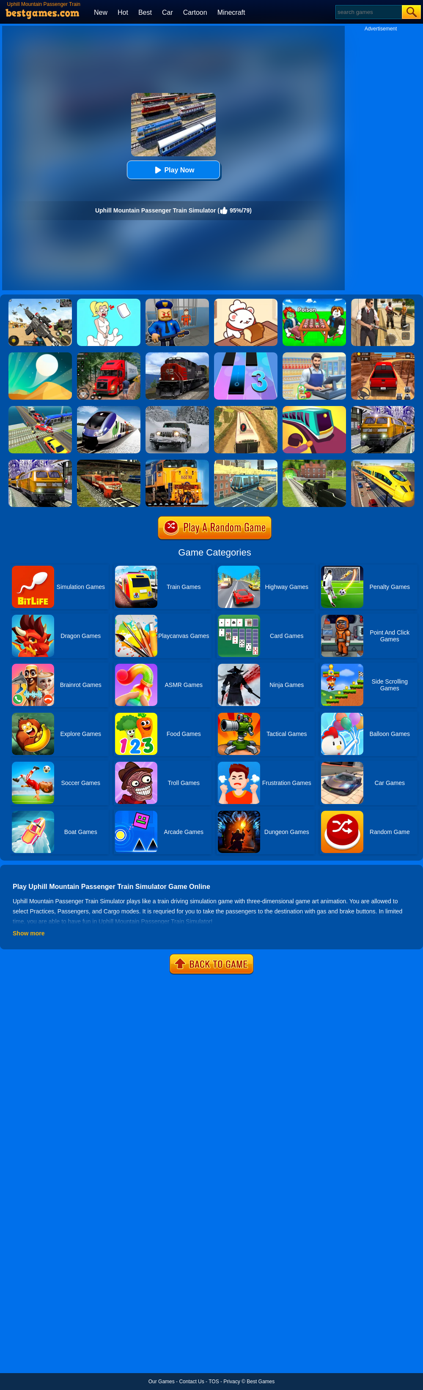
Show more (28, 933)
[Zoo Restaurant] (245, 302)
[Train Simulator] (314, 463)
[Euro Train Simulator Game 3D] (383, 463)
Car (167, 12)
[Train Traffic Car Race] (40, 409)
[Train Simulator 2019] (108, 409)
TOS (214, 1382)
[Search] (368, 12)
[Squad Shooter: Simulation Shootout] (40, 302)
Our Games (161, 1382)
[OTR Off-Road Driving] (383, 355)
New (100, 12)
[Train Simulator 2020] (108, 463)
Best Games (261, 1382)
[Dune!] (40, 355)
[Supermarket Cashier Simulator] (314, 355)
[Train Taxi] (314, 409)
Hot (123, 12)
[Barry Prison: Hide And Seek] (177, 302)
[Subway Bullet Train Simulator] (40, 463)
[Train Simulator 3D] (177, 463)
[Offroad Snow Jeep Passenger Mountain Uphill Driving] (177, 409)
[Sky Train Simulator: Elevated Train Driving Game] (245, 463)
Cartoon (195, 12)
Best (145, 12)
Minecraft (231, 12)
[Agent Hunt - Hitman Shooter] (383, 302)
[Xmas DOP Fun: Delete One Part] (108, 302)
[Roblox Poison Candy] (314, 302)
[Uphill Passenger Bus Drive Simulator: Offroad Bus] (245, 409)
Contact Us (191, 1382)
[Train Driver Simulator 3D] (177, 355)
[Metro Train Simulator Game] (383, 409)
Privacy (231, 1382)
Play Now (173, 170)
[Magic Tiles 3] (245, 355)
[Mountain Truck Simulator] (108, 355)
